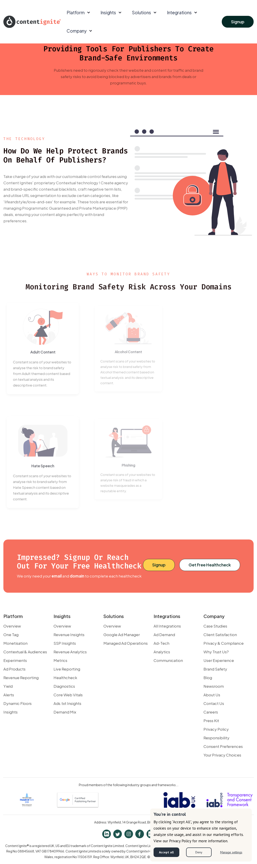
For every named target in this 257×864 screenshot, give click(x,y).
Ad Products (14, 668)
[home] (32, 22)
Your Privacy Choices (222, 754)
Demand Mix (65, 711)
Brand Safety (215, 668)
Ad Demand (164, 634)
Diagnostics (64, 686)
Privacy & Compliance (223, 643)
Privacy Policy (216, 729)
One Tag (11, 634)
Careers (210, 711)
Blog (207, 677)
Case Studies (215, 625)
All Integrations (167, 625)
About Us (211, 694)
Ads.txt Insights (67, 703)
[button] (78, 12)
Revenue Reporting (21, 677)
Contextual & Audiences (25, 651)
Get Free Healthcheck (210, 564)
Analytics (162, 651)
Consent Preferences (223, 746)
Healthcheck (65, 677)
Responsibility (216, 737)
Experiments (15, 660)
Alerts (8, 694)
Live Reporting (67, 668)
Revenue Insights (69, 634)
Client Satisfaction (220, 634)
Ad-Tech (161, 643)
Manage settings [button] (231, 852)
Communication (168, 660)
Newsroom (213, 686)
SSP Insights (65, 643)
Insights (10, 711)
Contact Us (213, 703)
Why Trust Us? (216, 651)
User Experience (218, 660)
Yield (8, 686)
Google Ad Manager (121, 634)
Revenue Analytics (70, 651)
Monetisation (15, 643)
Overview (12, 625)
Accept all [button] (166, 852)
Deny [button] (198, 852)
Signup (237, 21)
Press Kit (211, 720)
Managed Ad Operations (125, 643)
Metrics (60, 660)
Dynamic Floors (17, 703)
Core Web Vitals (68, 694)
